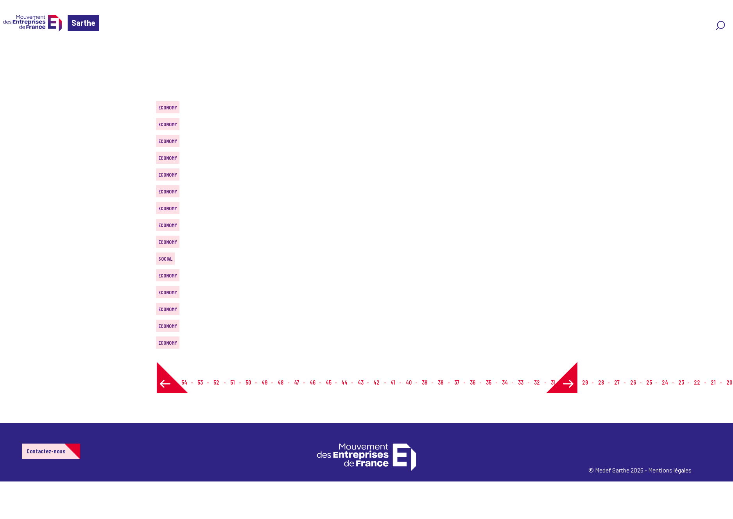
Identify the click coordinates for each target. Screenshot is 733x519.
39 (424, 382)
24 (665, 382)
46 (312, 382)
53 (200, 382)
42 (376, 382)
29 (585, 382)
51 (232, 382)
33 (520, 382)
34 (505, 382)
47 (296, 382)
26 (633, 382)
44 (344, 382)
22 (697, 382)
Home (17, 52)
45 (329, 382)
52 (216, 382)
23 (681, 382)
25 (649, 382)
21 (713, 382)
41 (393, 382)
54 (184, 382)
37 (456, 382)
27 (617, 382)
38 (440, 382)
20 (729, 382)
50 (248, 382)
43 (361, 382)
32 (537, 382)
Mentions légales (670, 470)
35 (488, 382)
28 (601, 382)
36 (472, 382)
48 (280, 382)
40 (409, 382)
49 (264, 382)
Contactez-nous (46, 451)
